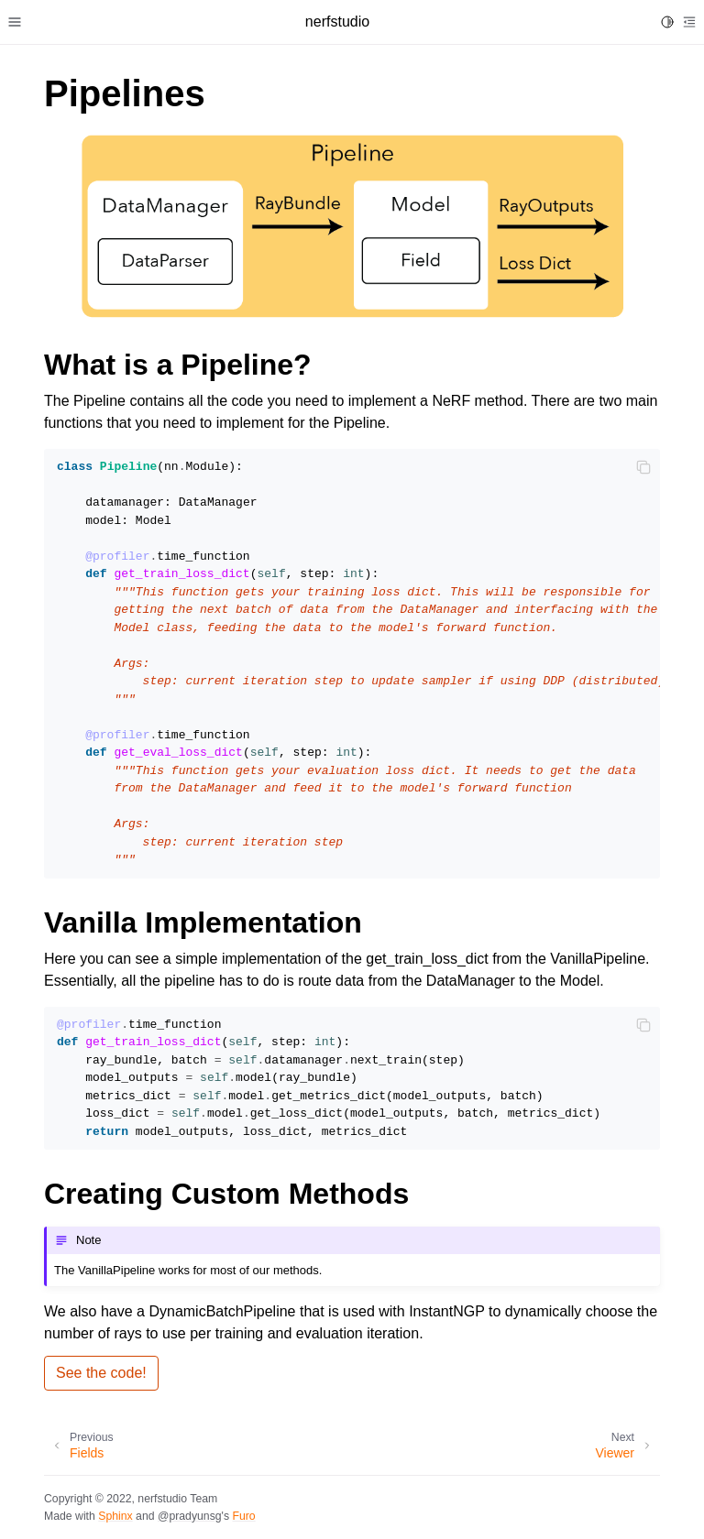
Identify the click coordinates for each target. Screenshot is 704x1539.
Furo (243, 1516)
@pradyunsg (190, 1516)
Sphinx (115, 1516)
